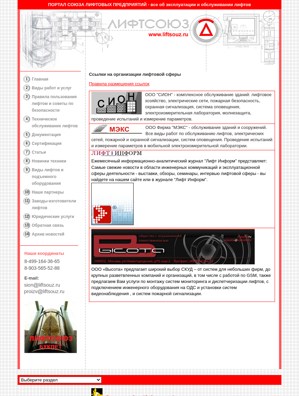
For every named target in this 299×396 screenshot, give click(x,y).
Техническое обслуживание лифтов (55, 122)
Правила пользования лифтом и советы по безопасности (54, 103)
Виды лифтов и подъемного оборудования (48, 177)
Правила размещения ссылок (119, 83)
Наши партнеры (48, 192)
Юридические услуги (53, 216)
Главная (40, 79)
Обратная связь (48, 225)
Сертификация (47, 143)
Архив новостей (48, 234)
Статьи (39, 152)
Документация (46, 134)
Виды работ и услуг (52, 88)
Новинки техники (49, 161)
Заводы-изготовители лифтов (54, 204)
